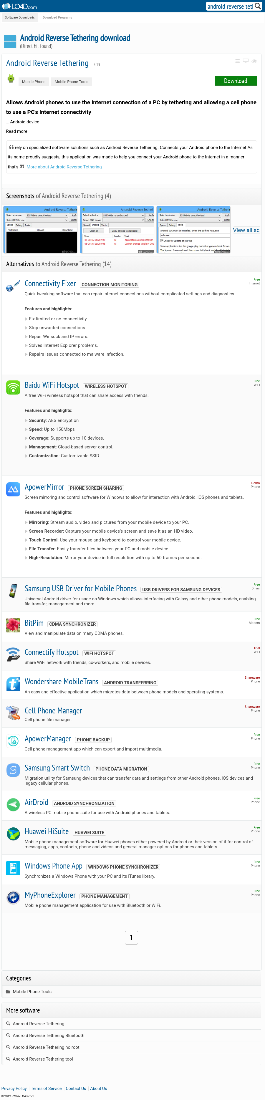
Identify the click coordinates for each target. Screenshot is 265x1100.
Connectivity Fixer (50, 283)
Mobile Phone (33, 81)
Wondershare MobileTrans (61, 681)
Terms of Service (46, 1088)
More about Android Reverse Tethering (64, 167)
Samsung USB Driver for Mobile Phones (81, 588)
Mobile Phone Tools (71, 81)
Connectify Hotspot (52, 651)
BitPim (34, 622)
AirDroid (36, 801)
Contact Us (76, 1088)
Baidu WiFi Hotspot (52, 384)
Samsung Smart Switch (57, 767)
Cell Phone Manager (53, 710)
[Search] (258, 7)
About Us (98, 1088)
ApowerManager (48, 738)
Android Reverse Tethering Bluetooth (45, 1035)
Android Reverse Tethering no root (43, 1047)
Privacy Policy (14, 1088)
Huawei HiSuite (47, 831)
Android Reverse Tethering (53, 62)
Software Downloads (20, 17)
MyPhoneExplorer (50, 894)
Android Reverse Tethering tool (39, 1059)
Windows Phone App (53, 865)
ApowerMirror (44, 486)
